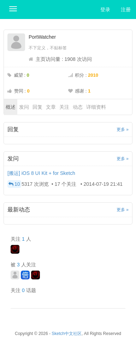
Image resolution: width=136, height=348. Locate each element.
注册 (126, 9)
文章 (51, 107)
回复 (37, 107)
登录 (105, 9)
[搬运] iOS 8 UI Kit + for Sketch (41, 173)
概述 (11, 107)
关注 (64, 107)
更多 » (123, 129)
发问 (24, 107)
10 (14, 184)
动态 (78, 107)
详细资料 (96, 107)
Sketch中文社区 (67, 333)
